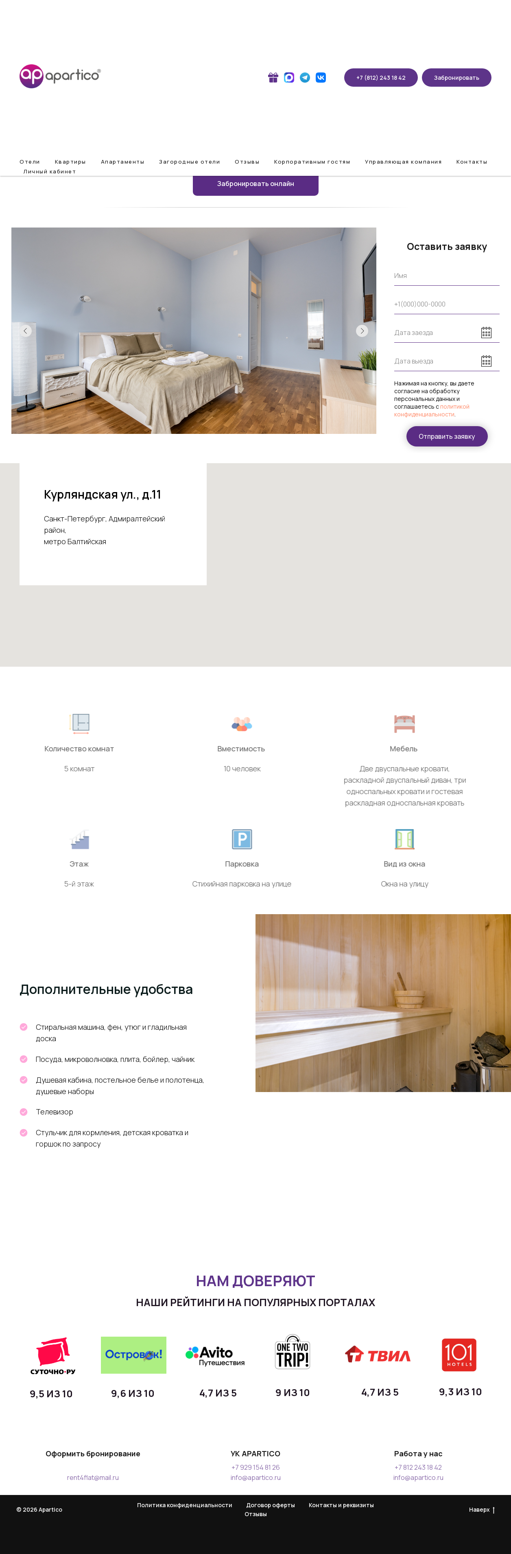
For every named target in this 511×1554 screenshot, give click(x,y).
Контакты (471, 161)
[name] (447, 275)
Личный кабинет (50, 171)
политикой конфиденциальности (432, 410)
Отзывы (247, 161)
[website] (273, 77)
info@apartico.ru (256, 1477)
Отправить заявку (447, 436)
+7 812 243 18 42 (418, 1467)
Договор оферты (270, 1505)
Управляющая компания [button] (403, 161)
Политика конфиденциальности (184, 1505)
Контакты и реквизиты (341, 1505)
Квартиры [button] (70, 161)
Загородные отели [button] (189, 161)
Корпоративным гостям (312, 161)
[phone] (447, 304)
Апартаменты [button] (123, 161)
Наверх (482, 1510)
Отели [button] (30, 161)
